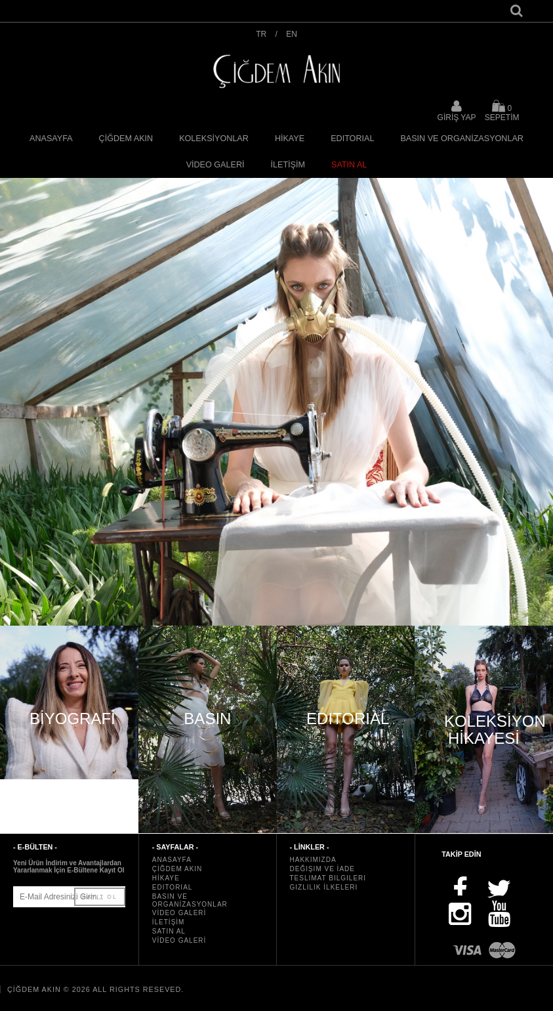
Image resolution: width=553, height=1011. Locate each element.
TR (261, 34)
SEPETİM (502, 110)
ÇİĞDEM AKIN (126, 138)
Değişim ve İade (322, 868)
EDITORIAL (352, 138)
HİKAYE (289, 138)
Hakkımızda (313, 859)
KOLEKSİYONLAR (214, 138)
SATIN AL (349, 164)
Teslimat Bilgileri (328, 878)
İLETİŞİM (288, 164)
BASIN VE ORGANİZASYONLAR (461, 138)
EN (291, 34)
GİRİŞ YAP (457, 117)
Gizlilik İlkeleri (324, 887)
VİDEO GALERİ (215, 164)
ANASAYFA (51, 138)
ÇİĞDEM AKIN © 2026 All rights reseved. (95, 989)
